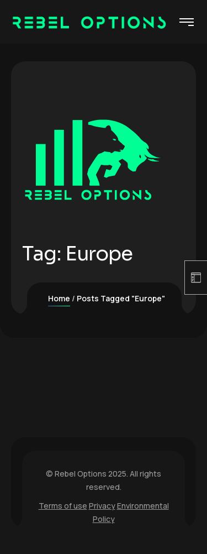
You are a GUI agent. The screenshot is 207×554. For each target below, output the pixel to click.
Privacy (102, 505)
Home (59, 298)
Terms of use (63, 505)
